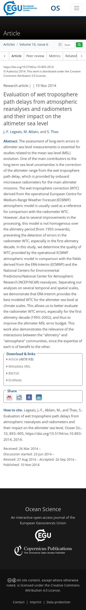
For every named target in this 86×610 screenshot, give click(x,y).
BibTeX (13, 373)
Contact (19, 602)
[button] (60, 44)
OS (55, 8)
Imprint (35, 602)
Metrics (55, 56)
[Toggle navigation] (76, 8)
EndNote (15, 380)
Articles (9, 44)
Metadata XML (19, 366)
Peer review (35, 56)
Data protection (58, 602)
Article (16, 56)
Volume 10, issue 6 (33, 44)
